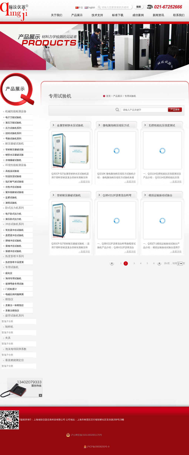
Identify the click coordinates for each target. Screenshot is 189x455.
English (90, 7)
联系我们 (178, 15)
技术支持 (97, 15)
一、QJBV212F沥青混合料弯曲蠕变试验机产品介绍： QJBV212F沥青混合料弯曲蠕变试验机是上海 (116, 247)
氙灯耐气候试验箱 (14, 181)
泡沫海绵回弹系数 (15, 349)
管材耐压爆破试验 (14, 149)
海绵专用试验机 (13, 278)
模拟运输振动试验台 (160, 195)
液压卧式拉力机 (13, 219)
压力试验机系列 (13, 128)
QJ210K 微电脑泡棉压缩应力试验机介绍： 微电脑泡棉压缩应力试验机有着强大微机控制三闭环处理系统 (116, 177)
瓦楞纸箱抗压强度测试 (162, 125)
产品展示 (77, 15)
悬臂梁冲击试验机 (14, 235)
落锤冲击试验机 (13, 246)
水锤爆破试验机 (13, 160)
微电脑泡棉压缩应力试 (116, 125)
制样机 (9, 326)
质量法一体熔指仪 (14, 305)
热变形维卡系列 (14, 256)
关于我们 (56, 15)
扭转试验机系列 (13, 133)
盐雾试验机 (11, 197)
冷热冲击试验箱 (13, 187)
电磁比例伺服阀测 (14, 294)
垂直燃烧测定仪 (14, 360)
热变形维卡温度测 (14, 262)
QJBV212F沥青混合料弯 (117, 195)
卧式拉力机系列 (14, 207)
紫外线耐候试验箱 (14, 192)
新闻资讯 (158, 15)
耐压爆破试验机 (14, 143)
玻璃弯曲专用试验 (14, 283)
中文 (79, 7)
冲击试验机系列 (14, 224)
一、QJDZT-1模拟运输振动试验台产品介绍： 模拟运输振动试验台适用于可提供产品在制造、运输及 (161, 247)
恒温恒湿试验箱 (13, 176)
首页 (108, 96)
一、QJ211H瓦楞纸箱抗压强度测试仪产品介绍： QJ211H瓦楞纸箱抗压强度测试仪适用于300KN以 (162, 177)
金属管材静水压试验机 (70, 125)
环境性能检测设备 (15, 165)
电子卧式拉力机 (13, 213)
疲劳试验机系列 (14, 315)
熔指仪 (9, 299)
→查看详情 (84, 181)
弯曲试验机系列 (13, 138)
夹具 (8, 337)
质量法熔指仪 (12, 310)
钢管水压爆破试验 (14, 154)
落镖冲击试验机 (13, 251)
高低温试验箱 (12, 171)
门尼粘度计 (11, 289)
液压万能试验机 (13, 122)
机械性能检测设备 (15, 111)
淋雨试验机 (11, 203)
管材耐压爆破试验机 (69, 195)
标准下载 (117, 15)
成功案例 (138, 15)
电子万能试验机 (13, 117)
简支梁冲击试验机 (14, 230)
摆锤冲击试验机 (13, 240)
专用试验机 (11, 267)
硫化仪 (8, 273)
